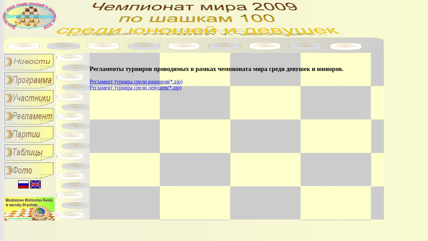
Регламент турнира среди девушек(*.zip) (136, 87)
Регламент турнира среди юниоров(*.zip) (136, 81)
